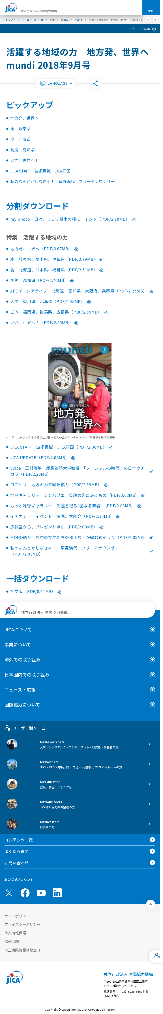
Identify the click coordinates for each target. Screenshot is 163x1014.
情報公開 (11, 941)
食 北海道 (20, 139)
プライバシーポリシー (22, 924)
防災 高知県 (22, 150)
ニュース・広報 (139, 28)
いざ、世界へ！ (24, 160)
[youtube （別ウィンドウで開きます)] (41, 893)
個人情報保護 (15, 932)
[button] (56, 83)
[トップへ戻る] (150, 904)
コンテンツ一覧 (18, 840)
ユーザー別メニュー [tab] (26, 728)
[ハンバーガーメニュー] (151, 6)
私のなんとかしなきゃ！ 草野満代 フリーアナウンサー (62, 181)
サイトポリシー (17, 915)
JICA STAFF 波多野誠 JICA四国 (40, 171)
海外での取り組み (22, 659)
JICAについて (18, 629)
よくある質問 (16, 851)
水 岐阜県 (20, 128)
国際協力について (22, 704)
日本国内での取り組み (26, 674)
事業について (17, 644)
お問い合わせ (16, 863)
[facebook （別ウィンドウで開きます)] (25, 892)
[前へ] (148, 19)
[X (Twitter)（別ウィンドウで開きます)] (8, 892)
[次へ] (155, 19)
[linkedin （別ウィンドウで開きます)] (57, 892)
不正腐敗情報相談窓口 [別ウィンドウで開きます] (22, 950)
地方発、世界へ (24, 118)
